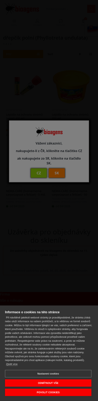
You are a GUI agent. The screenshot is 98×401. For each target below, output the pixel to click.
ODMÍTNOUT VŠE (48, 383)
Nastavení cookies (48, 373)
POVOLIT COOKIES (48, 392)
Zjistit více (12, 364)
